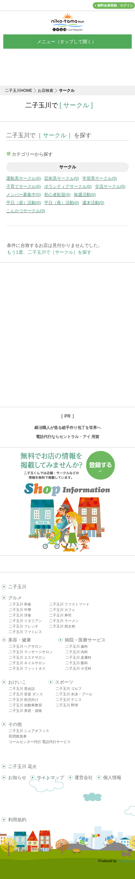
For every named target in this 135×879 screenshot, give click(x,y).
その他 (15, 724)
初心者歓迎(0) (57, 194)
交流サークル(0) (110, 186)
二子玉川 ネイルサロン (27, 663)
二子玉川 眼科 (76, 663)
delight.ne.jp (126, 861)
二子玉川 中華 (20, 610)
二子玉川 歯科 (76, 646)
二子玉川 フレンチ (23, 626)
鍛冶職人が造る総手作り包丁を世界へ (67, 427)
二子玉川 (17, 586)
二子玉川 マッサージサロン (31, 652)
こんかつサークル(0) (25, 210)
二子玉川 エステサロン (27, 657)
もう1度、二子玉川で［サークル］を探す (49, 252)
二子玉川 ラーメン (64, 621)
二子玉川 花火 (22, 766)
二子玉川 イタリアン (25, 621)
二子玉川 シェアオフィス (29, 731)
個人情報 (112, 777)
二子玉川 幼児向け (23, 700)
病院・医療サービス (85, 639)
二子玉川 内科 (76, 652)
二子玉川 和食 (20, 604)
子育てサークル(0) (23, 186)
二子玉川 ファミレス (25, 632)
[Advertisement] (67, 334)
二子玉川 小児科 (78, 668)
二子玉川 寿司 (60, 615)
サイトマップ (50, 777)
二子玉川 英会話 (22, 688)
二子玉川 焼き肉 (62, 626)
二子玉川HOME (18, 90)
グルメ (15, 597)
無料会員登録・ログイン (115, 5)
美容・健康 (19, 639)
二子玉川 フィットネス (27, 668)
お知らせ (17, 777)
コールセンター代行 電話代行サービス (40, 742)
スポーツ (64, 682)
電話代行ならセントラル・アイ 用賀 (67, 436)
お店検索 (45, 90)
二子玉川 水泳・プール (74, 694)
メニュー (67, 41)
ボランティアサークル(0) (68, 186)
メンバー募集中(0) (23, 194)
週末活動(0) (93, 202)
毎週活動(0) (85, 194)
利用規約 (17, 819)
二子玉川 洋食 (20, 615)
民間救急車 (18, 736)
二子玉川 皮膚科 (78, 657)
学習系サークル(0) (99, 178)
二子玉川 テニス (69, 700)
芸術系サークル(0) (61, 178)
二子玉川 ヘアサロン (25, 646)
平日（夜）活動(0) (61, 202)
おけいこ (17, 682)
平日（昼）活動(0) (23, 202)
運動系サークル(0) (23, 178)
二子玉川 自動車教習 (25, 705)
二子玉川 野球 (67, 705)
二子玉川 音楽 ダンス (26, 694)
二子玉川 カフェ (62, 610)
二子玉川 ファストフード (69, 604)
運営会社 (83, 777)
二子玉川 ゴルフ (69, 688)
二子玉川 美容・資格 (25, 711)
